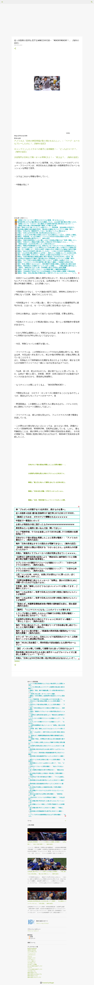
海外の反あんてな (32, 972)
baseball (17, 661)
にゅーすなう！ (31, 959)
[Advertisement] (47, 11)
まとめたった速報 (32, 964)
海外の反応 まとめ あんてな (35, 974)
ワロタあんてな (31, 971)
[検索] (92, 2)
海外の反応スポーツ (42, 921)
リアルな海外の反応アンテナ (35, 969)
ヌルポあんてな (31, 963)
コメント (32, 938)
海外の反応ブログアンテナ (34, 977)
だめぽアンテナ (31, 958)
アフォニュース (31, 953)
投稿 (31, 936)
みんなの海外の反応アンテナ (35, 966)
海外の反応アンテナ (33, 975)
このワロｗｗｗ (31, 954)
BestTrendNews (32, 948)
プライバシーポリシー (33, 931)
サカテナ (30, 956)
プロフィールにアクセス (42, 923)
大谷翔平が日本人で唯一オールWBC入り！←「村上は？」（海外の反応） (47, 157)
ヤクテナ (30, 967)
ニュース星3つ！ (32, 961)
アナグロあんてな (32, 951)
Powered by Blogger (47, 982)
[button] (15, 48)
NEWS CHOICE (32, 950)
